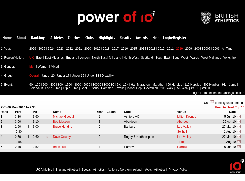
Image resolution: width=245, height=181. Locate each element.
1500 (68, 84)
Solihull (182, 131)
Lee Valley (184, 126)
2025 (42, 48)
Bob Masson (61, 121)
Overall (34, 75)
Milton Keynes (186, 116)
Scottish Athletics (93, 169)
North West (131, 57)
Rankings (38, 38)
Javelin (119, 88)
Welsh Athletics (155, 169)
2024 (51, 48)
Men (32, 66)
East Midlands (54, 57)
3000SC (109, 84)
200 (45, 84)
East (39, 57)
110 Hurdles (192, 84)
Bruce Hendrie (62, 126)
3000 (77, 84)
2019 (97, 48)
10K (125, 84)
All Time (227, 48)
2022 (69, 48)
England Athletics (66, 169)
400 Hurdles (211, 84)
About (21, 38)
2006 (216, 48)
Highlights (107, 38)
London (85, 57)
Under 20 (48, 75)
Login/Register (174, 38)
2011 (170, 48)
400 (52, 84)
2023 (60, 48)
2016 (124, 48)
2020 (87, 48)
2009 (188, 48)
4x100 (195, 88)
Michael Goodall (64, 116)
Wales (194, 57)
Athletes (57, 38)
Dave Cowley (62, 137)
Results (125, 38)
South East (162, 57)
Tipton (181, 142)
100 (37, 84)
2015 (133, 48)
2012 (161, 48)
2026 (32, 48)
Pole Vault (36, 88)
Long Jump (52, 88)
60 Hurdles (175, 84)
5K (119, 84)
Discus (94, 88)
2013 (152, 48)
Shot (84, 88)
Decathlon (151, 88)
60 (31, 84)
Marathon (158, 84)
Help (156, 38)
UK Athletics (44, 169)
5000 (86, 84)
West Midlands (211, 57)
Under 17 (63, 75)
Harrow (182, 147)
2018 (106, 48)
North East (99, 57)
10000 (97, 84)
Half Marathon (140, 84)
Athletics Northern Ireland (125, 169)
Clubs (89, 38)
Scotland (147, 57)
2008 (197, 48)
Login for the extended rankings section (218, 93)
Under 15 (78, 75)
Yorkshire (229, 57)
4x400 (206, 88)
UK (31, 57)
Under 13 (93, 75)
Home (7, 38)
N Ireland (115, 57)
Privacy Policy (178, 169)
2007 (207, 48)
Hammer (107, 88)
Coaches (74, 38)
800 (60, 84)
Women (43, 66)
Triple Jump (70, 88)
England (71, 57)
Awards (142, 38)
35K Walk (182, 88)
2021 (78, 48)
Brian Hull (59, 147)
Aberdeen (183, 121)
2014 (142, 48)
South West (180, 57)
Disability (108, 75)
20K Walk (166, 88)
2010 (179, 48)
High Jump (229, 84)
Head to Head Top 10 (229, 107)
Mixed (55, 66)
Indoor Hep (134, 88)
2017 (115, 48)
